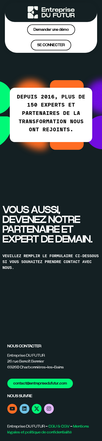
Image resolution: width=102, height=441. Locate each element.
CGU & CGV (58, 426)
